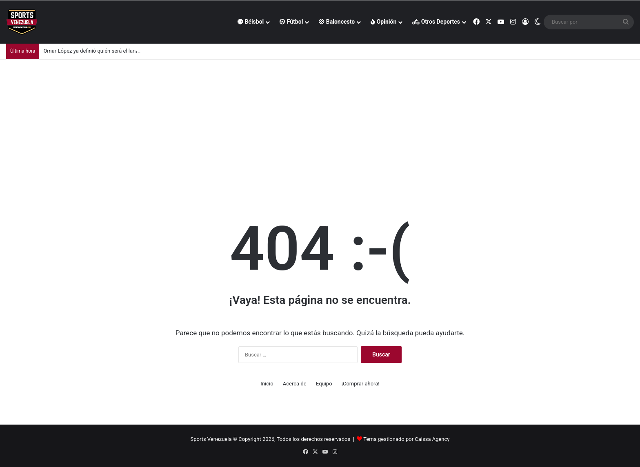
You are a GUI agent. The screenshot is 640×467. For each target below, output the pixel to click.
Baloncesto (337, 21)
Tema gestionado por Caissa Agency (406, 439)
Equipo (324, 384)
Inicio (266, 384)
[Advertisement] (320, 121)
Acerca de (295, 384)
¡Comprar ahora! (361, 384)
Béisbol (251, 21)
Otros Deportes (436, 21)
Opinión (383, 21)
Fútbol (291, 21)
